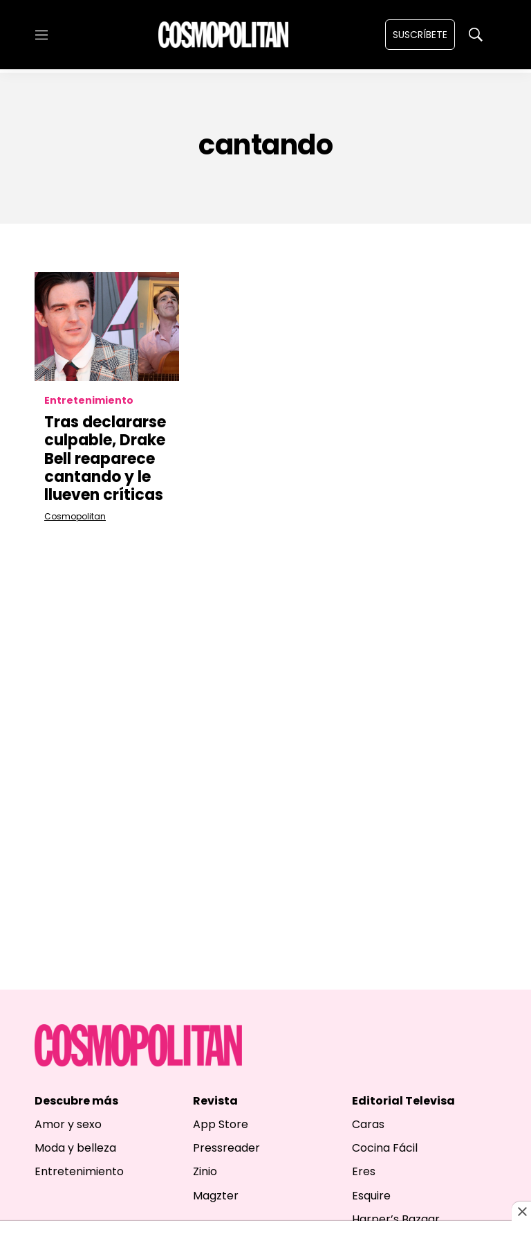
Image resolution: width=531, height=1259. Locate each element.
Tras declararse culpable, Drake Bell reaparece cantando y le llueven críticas (105, 458)
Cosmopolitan (75, 516)
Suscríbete (420, 35)
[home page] (223, 34)
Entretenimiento (88, 401)
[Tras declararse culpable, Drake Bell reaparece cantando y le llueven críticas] (107, 326)
